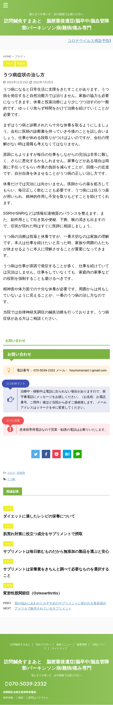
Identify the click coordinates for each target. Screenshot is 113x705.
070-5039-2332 (26, 683)
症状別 (21, 472)
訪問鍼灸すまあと (20, 644)
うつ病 (11, 479)
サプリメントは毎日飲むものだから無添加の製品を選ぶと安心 (56, 551)
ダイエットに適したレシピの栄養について (39, 516)
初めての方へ (43, 644)
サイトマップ (59, 648)
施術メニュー (63, 644)
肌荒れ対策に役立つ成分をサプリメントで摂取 (43, 534)
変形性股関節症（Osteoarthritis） (32, 593)
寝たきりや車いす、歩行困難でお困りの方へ (56, 675)
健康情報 (82, 644)
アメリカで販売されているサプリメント (43, 608)
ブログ (11, 472)
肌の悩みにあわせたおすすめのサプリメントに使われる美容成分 (60, 603)
